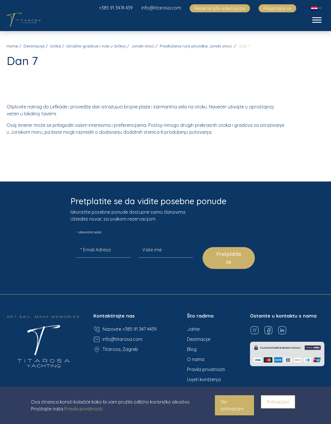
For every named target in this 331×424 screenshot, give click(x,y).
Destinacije (34, 46)
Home (12, 46)
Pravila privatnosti (206, 369)
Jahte (193, 329)
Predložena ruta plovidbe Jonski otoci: (196, 46)
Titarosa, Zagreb (115, 349)
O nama (195, 359)
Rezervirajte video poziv (220, 8)
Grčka (55, 46)
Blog (192, 349)
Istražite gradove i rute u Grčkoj (96, 46)
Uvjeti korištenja (204, 379)
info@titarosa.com (161, 8)
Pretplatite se (228, 258)
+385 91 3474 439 (116, 8)
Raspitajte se (277, 8)
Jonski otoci (142, 46)
